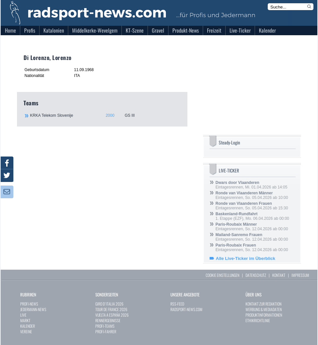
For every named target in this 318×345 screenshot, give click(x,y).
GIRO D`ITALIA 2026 (109, 304)
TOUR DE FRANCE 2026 (111, 309)
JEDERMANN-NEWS (33, 309)
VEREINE (26, 331)
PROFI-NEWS (29, 304)
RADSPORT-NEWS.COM (186, 309)
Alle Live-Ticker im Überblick (245, 258)
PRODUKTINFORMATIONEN (264, 315)
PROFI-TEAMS (105, 326)
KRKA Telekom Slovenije (105, 115)
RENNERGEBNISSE (107, 320)
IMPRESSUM (300, 275)
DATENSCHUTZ (256, 275)
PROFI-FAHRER (105, 331)
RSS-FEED (177, 304)
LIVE (23, 315)
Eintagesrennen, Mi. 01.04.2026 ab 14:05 (251, 184)
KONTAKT (278, 275)
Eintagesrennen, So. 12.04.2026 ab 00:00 (251, 226)
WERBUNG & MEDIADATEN (264, 309)
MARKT (25, 320)
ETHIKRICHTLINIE (258, 320)
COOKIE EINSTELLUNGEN (222, 275)
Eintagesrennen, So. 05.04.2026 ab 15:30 (251, 205)
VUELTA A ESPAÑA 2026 (112, 315)
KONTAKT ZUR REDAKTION (263, 304)
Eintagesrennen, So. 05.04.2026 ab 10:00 (251, 195)
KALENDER (27, 326)
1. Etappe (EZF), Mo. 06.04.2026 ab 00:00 (252, 216)
